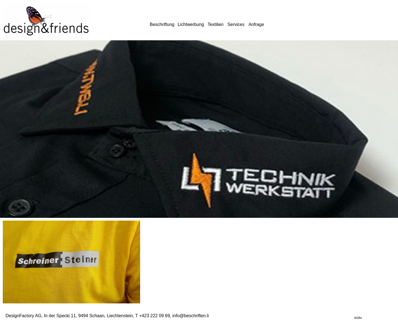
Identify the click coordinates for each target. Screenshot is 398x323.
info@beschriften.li (190, 315)
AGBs (358, 317)
